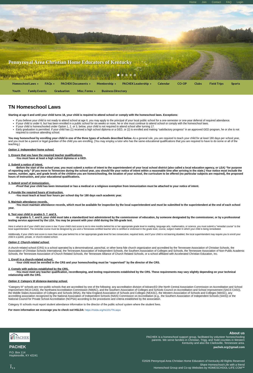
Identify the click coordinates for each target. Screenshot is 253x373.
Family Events (37, 91)
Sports (235, 83)
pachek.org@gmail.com (229, 347)
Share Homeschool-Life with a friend (222, 364)
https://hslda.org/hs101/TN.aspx (103, 310)
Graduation (62, 91)
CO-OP (182, 83)
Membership (106, 83)
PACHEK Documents (76, 83)
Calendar (164, 83)
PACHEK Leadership (137, 83)
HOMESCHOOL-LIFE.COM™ (226, 367)
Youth (16, 91)
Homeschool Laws (25, 83)
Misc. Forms (86, 91)
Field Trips (217, 83)
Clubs (198, 83)
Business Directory (114, 91)
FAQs (50, 83)
